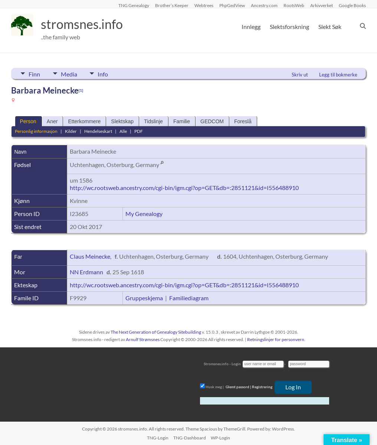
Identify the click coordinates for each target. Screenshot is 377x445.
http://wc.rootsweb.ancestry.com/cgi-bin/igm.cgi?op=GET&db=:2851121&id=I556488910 (184, 187)
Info (106, 73)
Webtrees (203, 5)
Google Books (352, 5)
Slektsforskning (289, 26)
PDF (138, 131)
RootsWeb (293, 5)
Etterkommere (84, 121)
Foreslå (243, 121)
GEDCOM (212, 121)
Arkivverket (321, 5)
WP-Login (220, 438)
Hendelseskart (98, 131)
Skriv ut (300, 75)
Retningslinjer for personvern (275, 339)
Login (236, 363)
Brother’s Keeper (171, 5)
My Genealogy (144, 213)
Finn (34, 73)
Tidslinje (153, 121)
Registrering (262, 387)
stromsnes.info (84, 24)
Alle (123, 131)
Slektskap (122, 121)
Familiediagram (189, 297)
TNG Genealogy (133, 5)
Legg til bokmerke (338, 75)
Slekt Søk (329, 26)
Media (70, 73)
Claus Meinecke (90, 256)
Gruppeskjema (144, 297)
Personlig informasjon (36, 131)
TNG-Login (157, 438)
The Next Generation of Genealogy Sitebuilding (156, 332)
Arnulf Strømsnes (143, 339)
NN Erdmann (86, 271)
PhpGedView (232, 5)
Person (28, 121)
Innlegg (251, 26)
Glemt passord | (238, 387)
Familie (181, 121)
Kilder (71, 131)
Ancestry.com (264, 5)
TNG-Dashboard (189, 438)
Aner (52, 121)
